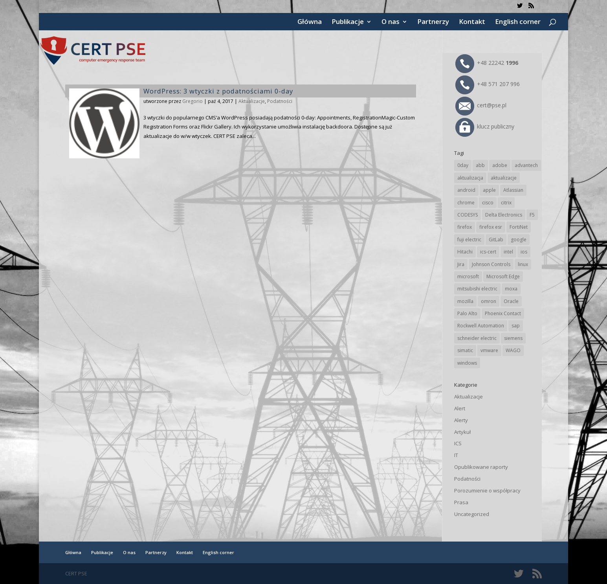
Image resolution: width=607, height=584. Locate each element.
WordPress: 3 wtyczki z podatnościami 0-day (218, 90)
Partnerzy (433, 22)
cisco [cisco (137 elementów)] (487, 202)
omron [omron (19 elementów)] (488, 301)
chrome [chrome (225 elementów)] (466, 202)
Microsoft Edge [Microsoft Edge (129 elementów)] (503, 276)
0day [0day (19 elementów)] (462, 165)
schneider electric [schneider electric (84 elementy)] (477, 338)
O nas (390, 22)
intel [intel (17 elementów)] (508, 251)
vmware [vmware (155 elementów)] (489, 350)
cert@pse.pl (480, 105)
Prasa (461, 502)
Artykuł (462, 431)
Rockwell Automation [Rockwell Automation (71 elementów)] (480, 325)
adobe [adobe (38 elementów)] (499, 165)
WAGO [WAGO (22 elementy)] (513, 350)
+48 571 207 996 (487, 84)
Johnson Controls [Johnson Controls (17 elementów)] (491, 264)
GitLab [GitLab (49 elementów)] (496, 239)
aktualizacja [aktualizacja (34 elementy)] (470, 177)
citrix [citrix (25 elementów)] (506, 202)
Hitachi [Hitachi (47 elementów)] (465, 251)
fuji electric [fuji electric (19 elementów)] (469, 239)
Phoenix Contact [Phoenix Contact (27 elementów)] (503, 313)
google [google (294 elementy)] (518, 239)
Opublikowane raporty (481, 466)
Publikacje (348, 22)
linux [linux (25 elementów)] (523, 264)
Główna (309, 22)
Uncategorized (471, 514)
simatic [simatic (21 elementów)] (465, 350)
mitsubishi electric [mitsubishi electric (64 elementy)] (477, 288)
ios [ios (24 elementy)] (524, 251)
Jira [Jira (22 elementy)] (460, 264)
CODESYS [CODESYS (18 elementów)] (467, 214)
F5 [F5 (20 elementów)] (532, 214)
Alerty (461, 420)
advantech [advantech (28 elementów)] (526, 165)
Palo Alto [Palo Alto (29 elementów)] (467, 313)
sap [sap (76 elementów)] (516, 325)
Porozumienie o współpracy (487, 490)
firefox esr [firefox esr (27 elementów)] (490, 227)
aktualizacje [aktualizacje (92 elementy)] (504, 177)
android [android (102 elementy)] (466, 190)
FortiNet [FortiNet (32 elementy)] (519, 227)
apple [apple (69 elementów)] (489, 190)
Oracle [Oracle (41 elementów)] (511, 301)
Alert (459, 408)
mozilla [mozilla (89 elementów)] (465, 301)
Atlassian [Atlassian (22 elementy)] (513, 190)
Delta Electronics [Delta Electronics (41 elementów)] (503, 214)
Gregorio (192, 101)
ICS (458, 443)
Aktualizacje (251, 101)
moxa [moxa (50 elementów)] (511, 288)
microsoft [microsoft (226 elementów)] (468, 276)
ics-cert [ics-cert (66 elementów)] (488, 251)
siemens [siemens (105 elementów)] (513, 338)
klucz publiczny (484, 126)
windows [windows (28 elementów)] (467, 363)
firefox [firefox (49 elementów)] (464, 227)
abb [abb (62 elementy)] (480, 165)
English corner (518, 22)
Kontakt (472, 22)
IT (456, 455)
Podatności (279, 101)
